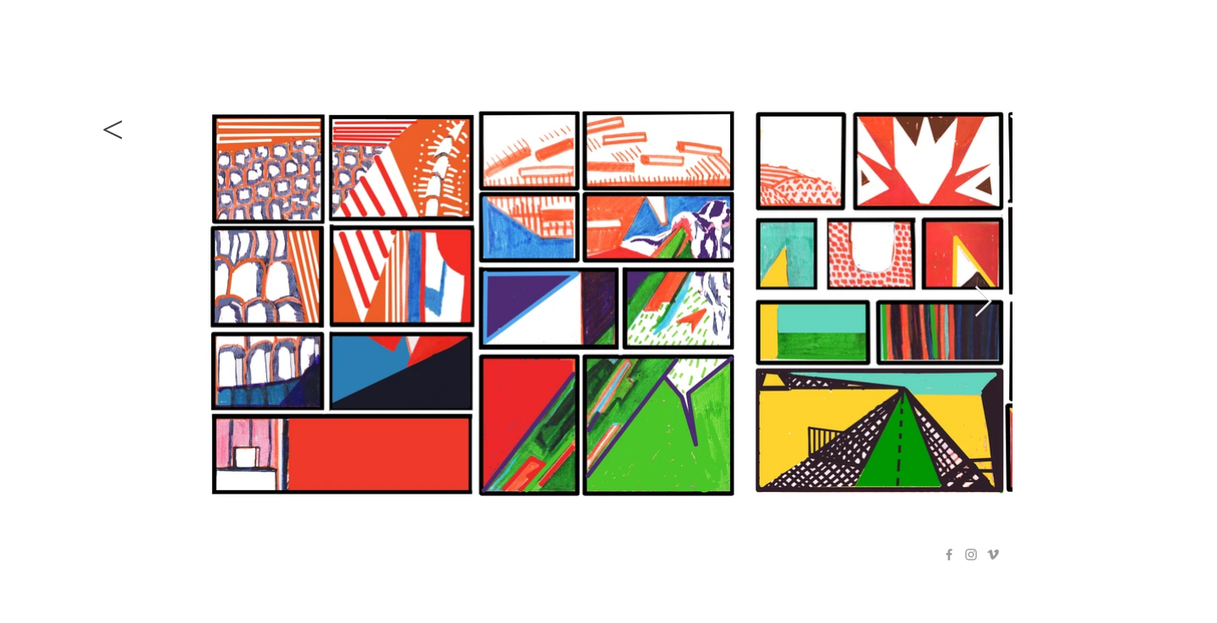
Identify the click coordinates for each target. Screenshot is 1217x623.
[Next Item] (983, 302)
